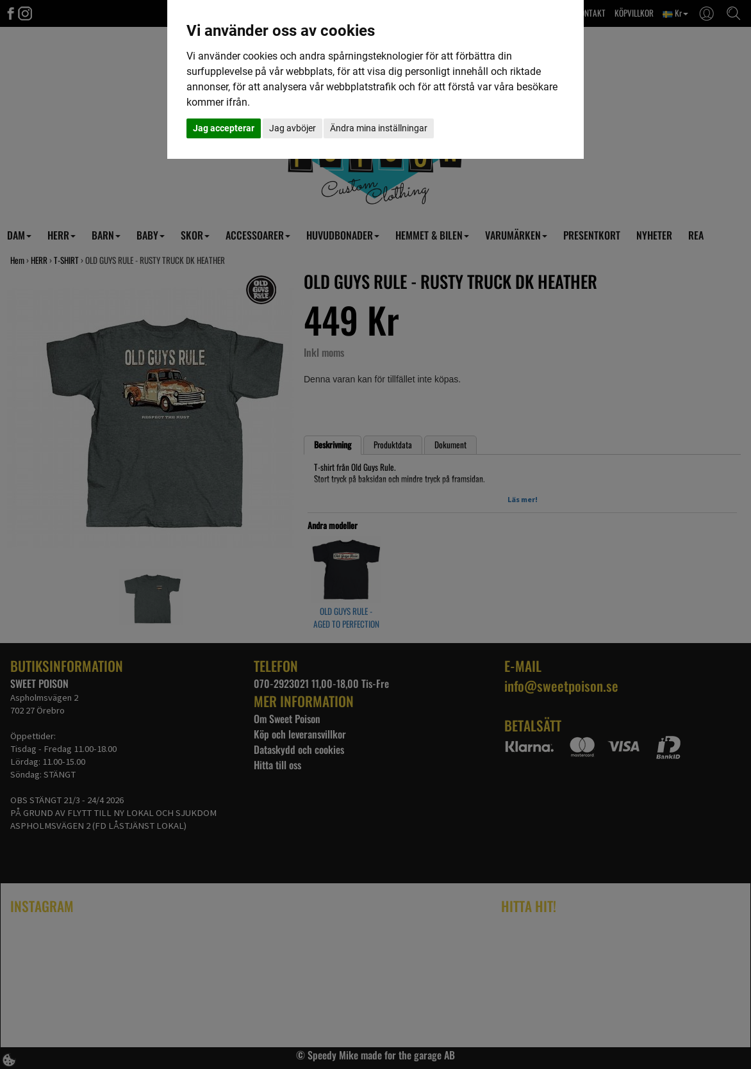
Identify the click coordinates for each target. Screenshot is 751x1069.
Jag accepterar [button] (223, 128)
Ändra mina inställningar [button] (378, 128)
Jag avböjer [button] (292, 128)
